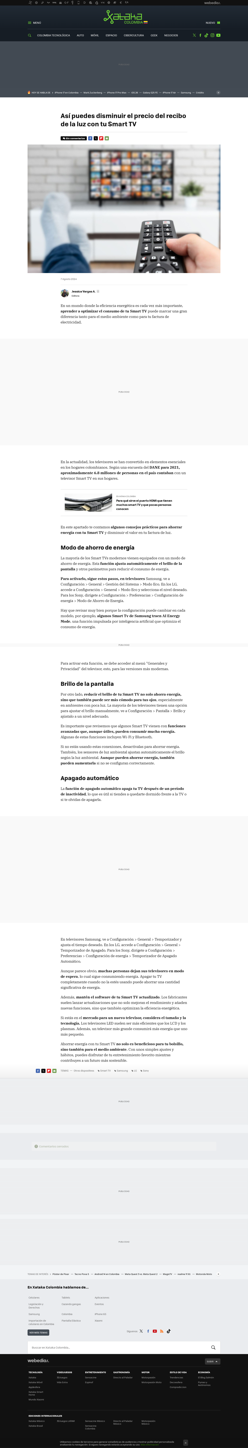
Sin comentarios (75, 138)
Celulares (34, 1297)
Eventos (99, 1304)
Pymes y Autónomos (204, 1384)
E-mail (107, 138)
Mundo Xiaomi (36, 1399)
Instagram (212, 35)
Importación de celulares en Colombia (41, 1322)
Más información (150, 1444)
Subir (210, 1361)
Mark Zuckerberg (93, 92)
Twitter (194, 35)
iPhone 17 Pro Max (116, 92)
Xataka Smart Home (36, 1393)
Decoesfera (176, 1382)
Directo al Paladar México (123, 1422)
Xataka (32, 1377)
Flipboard (101, 138)
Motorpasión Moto (152, 1382)
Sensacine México (95, 1421)
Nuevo (210, 23)
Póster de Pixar (61, 1274)
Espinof (89, 1382)
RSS (161, 1330)
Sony (146, 1070)
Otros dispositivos (84, 1070)
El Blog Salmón (206, 1377)
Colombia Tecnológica (53, 35)
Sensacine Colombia (90, 1427)
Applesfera (34, 1387)
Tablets (66, 1297)
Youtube (218, 35)
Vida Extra (62, 1382)
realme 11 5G (184, 1274)
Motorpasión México (148, 1422)
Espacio (111, 35)
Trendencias (176, 1377)
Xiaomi (98, 1320)
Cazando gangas (71, 1304)
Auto (80, 35)
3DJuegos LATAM (66, 1421)
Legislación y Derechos (36, 1305)
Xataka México (37, 1421)
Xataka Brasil (36, 1425)
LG (135, 1070)
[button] (85, 291)
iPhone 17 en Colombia (67, 92)
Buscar (213, 1347)
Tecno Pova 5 (82, 1274)
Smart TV (105, 1070)
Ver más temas (38, 1332)
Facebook (200, 35)
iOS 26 (134, 92)
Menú (37, 23)
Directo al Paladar (123, 1377)
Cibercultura (134, 35)
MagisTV (168, 1274)
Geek (154, 35)
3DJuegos (62, 1377)
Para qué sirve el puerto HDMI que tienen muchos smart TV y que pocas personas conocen (144, 504)
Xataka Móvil (35, 1382)
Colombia (67, 1314)
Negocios (171, 35)
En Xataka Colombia (126, 496)
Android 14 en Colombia (107, 1274)
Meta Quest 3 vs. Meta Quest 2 (141, 1274)
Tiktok (206, 35)
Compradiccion (178, 1387)
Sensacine (90, 1377)
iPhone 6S (100, 1314)
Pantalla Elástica (71, 1320)
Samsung (186, 92)
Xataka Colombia (124, 17)
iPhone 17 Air (169, 92)
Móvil (95, 35)
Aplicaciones (102, 1297)
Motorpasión (148, 1377)
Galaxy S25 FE (150, 92)
